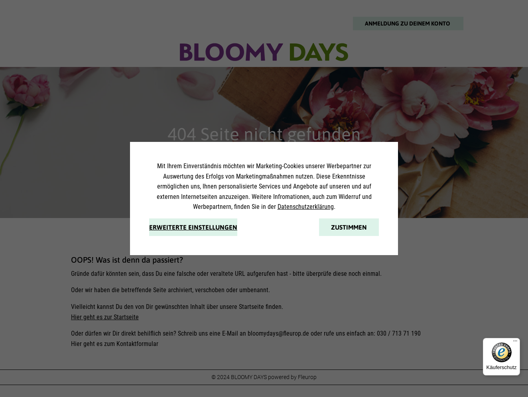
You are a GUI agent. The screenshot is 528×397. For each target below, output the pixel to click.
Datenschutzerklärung (306, 206)
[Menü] (515, 343)
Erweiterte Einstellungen (193, 227)
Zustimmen (349, 227)
